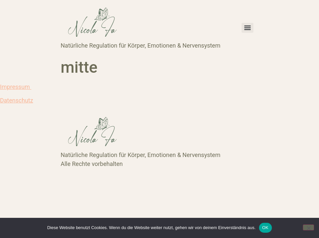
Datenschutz (16, 100)
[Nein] (308, 227)
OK (265, 227)
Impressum (15, 86)
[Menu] (247, 28)
